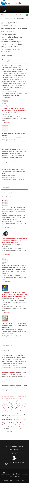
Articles (3, 15)
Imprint (12, 480)
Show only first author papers (10, 60)
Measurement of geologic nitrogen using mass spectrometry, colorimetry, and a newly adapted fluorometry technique (14, 151)
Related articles (21, 18)
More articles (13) (7, 432)
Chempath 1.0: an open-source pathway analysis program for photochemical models (14, 109)
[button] (20, 15)
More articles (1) (7, 187)
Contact (6, 480)
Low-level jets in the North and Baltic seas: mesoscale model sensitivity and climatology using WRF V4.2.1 (14, 325)
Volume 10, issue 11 (12, 15)
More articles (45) (7, 345)
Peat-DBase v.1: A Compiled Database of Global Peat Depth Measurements (13, 66)
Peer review (7, 18)
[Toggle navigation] (26, 2)
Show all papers (7, 61)
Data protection (20, 480)
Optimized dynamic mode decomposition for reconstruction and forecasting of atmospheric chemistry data (14, 240)
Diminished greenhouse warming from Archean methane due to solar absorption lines (14, 171)
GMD (18, 2)
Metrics (13, 18)
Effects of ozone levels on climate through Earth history (13, 134)
